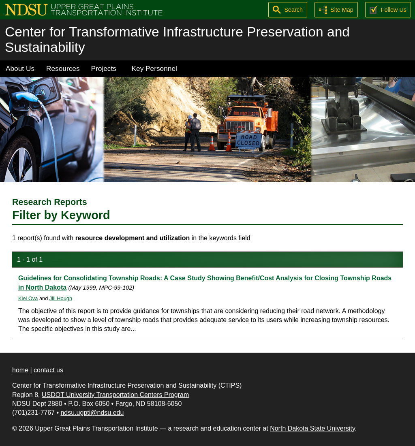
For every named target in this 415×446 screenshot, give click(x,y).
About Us (20, 68)
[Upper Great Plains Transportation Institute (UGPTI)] (83, 9)
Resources (63, 68)
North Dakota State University (312, 428)
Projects (103, 68)
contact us (48, 370)
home (20, 370)
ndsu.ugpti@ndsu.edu (92, 412)
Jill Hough (60, 298)
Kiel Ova (28, 298)
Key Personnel (154, 68)
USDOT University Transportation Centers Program (115, 394)
